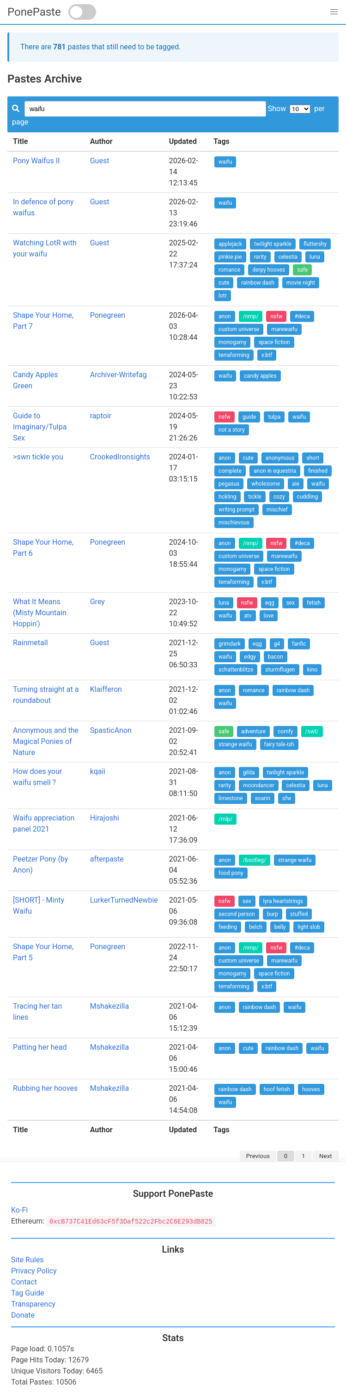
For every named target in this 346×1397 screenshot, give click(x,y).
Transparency (33, 1304)
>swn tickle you (38, 456)
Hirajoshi (104, 818)
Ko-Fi (19, 1210)
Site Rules (27, 1259)
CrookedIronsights (120, 456)
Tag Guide (27, 1293)
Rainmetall (30, 642)
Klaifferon (106, 689)
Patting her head (40, 1047)
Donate (23, 1315)
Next (325, 1156)
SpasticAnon (111, 730)
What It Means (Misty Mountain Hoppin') (40, 612)
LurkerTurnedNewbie (124, 900)
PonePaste (34, 12)
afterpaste (107, 859)
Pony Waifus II (36, 160)
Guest (99, 160)
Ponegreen (108, 315)
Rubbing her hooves (45, 1088)
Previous (258, 1156)
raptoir (100, 415)
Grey (97, 601)
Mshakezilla (109, 1006)
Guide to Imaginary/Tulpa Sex (40, 426)
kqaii (98, 771)
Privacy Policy (34, 1270)
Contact (24, 1282)
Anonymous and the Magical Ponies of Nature (46, 741)
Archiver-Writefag (118, 374)
